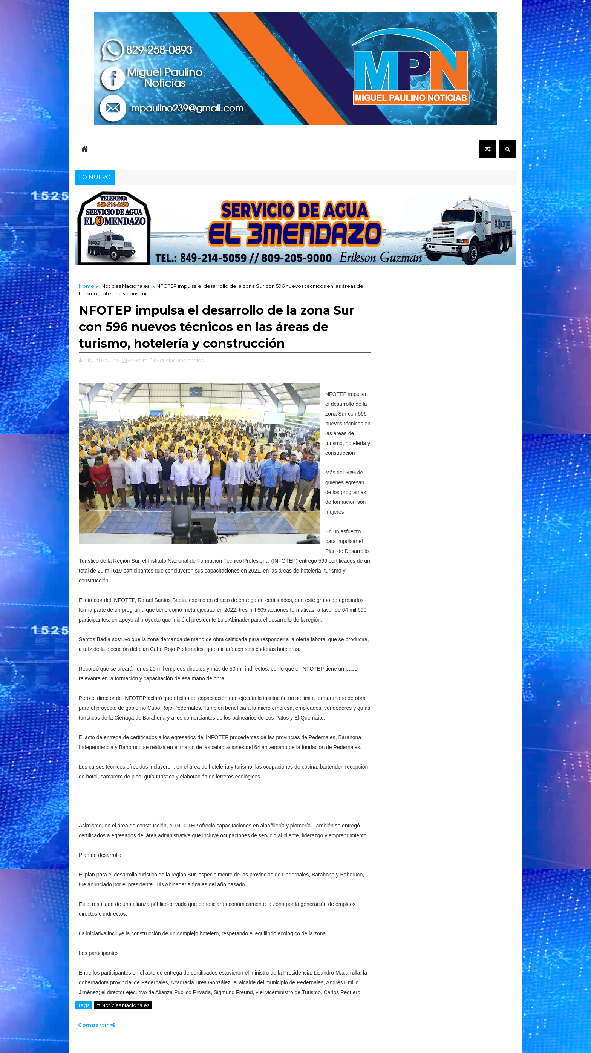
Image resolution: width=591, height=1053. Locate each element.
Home (86, 286)
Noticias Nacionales (125, 286)
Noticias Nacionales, (180, 360)
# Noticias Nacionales (123, 1005)
